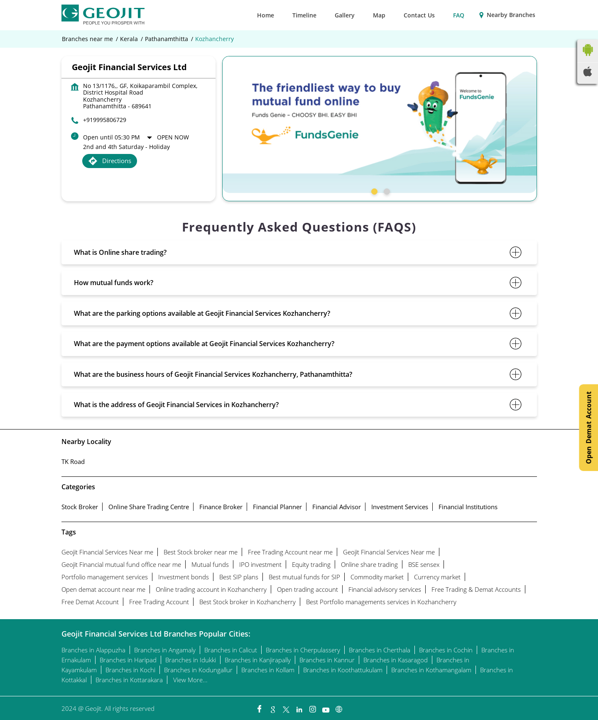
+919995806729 (104, 120)
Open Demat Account (588, 427)
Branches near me (87, 39)
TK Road (73, 461)
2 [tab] (386, 190)
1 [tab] (373, 190)
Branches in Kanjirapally (258, 660)
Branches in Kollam (267, 670)
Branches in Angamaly (165, 650)
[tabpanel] (380, 124)
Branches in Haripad (128, 660)
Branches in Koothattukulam (342, 670)
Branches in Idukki (190, 660)
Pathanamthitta (166, 39)
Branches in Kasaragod (395, 660)
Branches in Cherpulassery (303, 650)
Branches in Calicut (230, 650)
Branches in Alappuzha (93, 650)
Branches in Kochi (130, 670)
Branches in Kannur (327, 660)
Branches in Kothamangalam (431, 670)
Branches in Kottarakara (129, 680)
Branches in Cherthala (379, 650)
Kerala (129, 39)
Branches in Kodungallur (198, 670)
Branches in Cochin (446, 650)
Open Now (173, 137)
